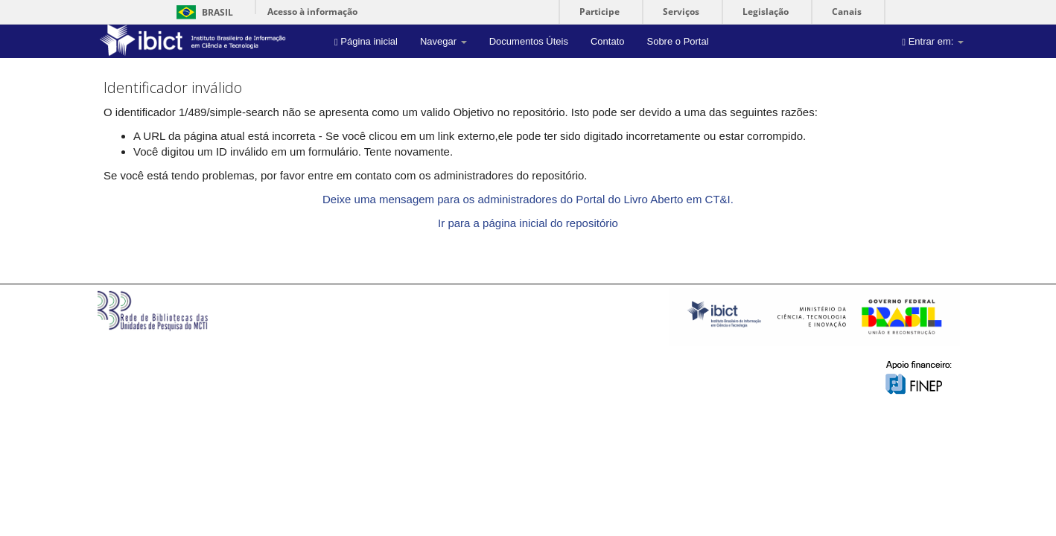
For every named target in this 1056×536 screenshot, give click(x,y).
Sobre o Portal (677, 41)
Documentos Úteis (528, 41)
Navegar (443, 41)
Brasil (202, 12)
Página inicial (366, 41)
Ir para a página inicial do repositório (528, 223)
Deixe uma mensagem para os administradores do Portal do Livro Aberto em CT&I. (528, 199)
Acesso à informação (312, 11)
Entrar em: (933, 41)
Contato (608, 41)
